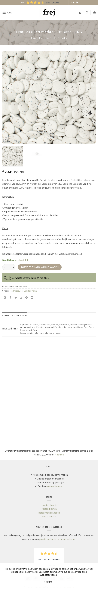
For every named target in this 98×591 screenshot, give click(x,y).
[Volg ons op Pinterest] (77, 3)
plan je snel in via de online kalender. (57, 539)
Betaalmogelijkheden (49, 512)
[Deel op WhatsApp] (5, 297)
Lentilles (63, 38)
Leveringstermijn (49, 505)
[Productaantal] (9, 267)
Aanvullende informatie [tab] (14, 315)
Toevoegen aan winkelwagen (40, 267)
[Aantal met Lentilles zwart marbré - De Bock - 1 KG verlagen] (4, 267)
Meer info (59, 454)
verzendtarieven (55, 486)
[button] (7, 12)
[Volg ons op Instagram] (74, 3)
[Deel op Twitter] (15, 297)
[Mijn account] (79, 12)
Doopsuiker (44, 38)
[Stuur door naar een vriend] (21, 297)
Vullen (54, 38)
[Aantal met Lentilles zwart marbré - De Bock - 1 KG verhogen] (13, 267)
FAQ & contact (49, 516)
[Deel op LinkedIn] (32, 297)
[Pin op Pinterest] (26, 297)
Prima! (48, 581)
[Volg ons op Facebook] (71, 3)
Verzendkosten (49, 509)
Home (33, 38)
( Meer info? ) (22, 260)
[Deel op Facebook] (10, 297)
